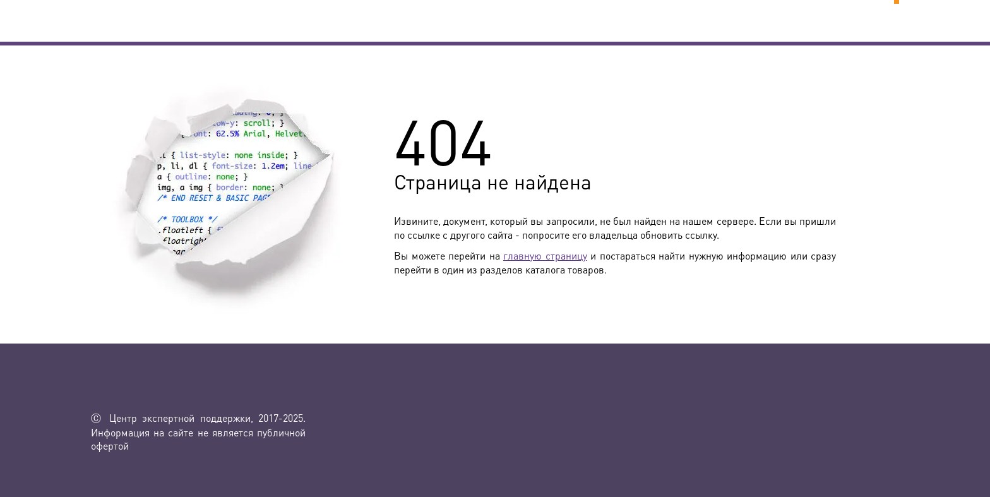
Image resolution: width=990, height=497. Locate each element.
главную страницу (545, 255)
